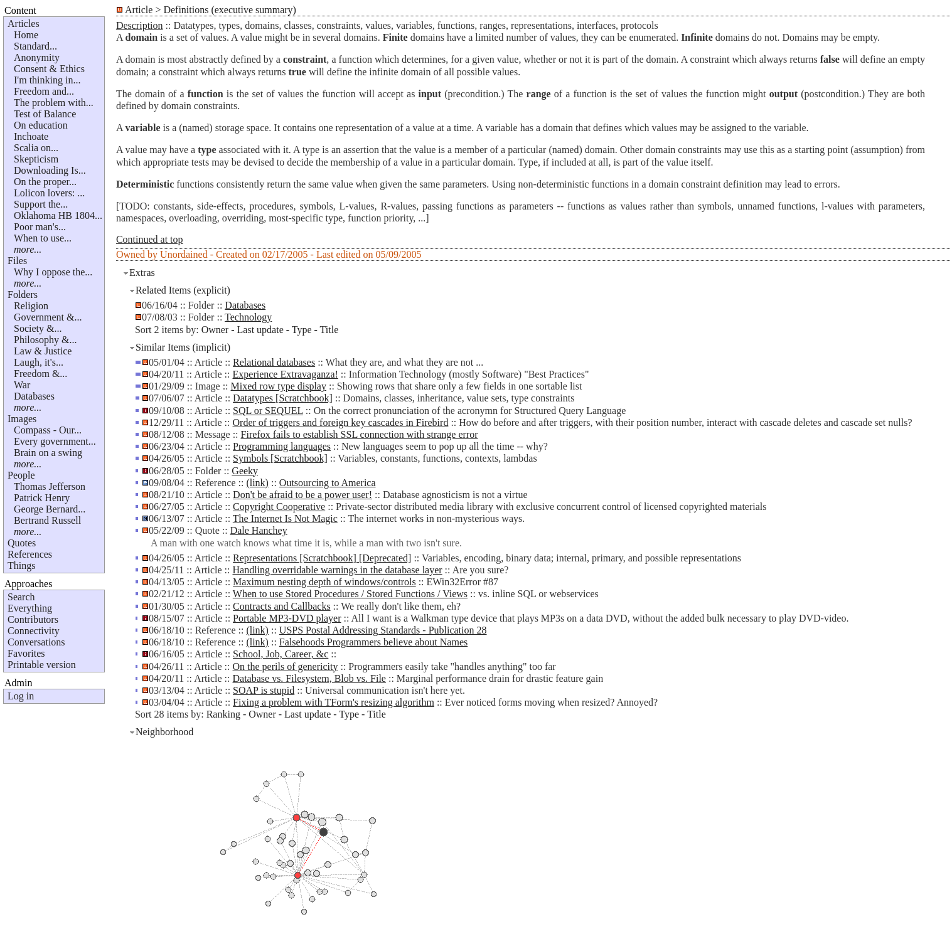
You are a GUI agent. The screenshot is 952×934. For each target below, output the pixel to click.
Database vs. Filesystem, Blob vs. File (309, 678)
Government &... (48, 317)
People (21, 475)
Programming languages (282, 446)
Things (21, 565)
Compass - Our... (48, 430)
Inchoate (31, 136)
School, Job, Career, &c (280, 654)
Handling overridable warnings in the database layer (337, 570)
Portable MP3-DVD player (287, 618)
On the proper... (45, 181)
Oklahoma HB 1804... (58, 215)
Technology (248, 317)
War (22, 384)
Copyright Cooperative (279, 506)
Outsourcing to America (327, 482)
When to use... (43, 238)
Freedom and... (44, 91)
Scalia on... (36, 147)
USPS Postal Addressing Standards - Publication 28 (383, 630)
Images (22, 418)
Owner (215, 329)
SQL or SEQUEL (268, 410)
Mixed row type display (278, 386)
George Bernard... (49, 509)
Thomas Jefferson (49, 486)
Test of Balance (45, 114)
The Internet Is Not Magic (285, 518)
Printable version (42, 664)
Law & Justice (43, 351)
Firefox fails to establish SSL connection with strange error (359, 434)
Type (302, 329)
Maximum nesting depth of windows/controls (324, 581)
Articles (24, 23)
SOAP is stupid (263, 690)
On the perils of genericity (285, 666)
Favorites (26, 653)
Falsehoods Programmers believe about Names (373, 642)
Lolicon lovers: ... (49, 193)
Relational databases (274, 362)
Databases (34, 396)
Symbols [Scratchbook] (280, 458)
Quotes (22, 543)
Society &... (38, 328)
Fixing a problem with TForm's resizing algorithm (333, 702)
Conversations (36, 642)
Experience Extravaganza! (285, 374)
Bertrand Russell (47, 520)
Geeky (245, 470)
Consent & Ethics (49, 68)
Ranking (223, 714)
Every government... (55, 441)
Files (17, 260)
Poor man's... (40, 226)
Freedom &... (40, 373)
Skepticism (36, 159)
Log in (21, 696)
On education (41, 125)
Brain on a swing (48, 452)
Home (26, 34)
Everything (30, 608)
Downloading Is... (50, 170)
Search (21, 597)
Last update (260, 329)
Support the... (41, 204)
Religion (31, 305)
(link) (257, 482)
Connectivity (34, 630)
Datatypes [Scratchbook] (283, 398)
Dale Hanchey (258, 530)
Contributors (33, 619)
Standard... (35, 46)
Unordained (184, 254)
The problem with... (54, 102)
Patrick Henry (42, 497)
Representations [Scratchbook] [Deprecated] (322, 558)
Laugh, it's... (38, 362)
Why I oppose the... (53, 272)
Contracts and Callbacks (282, 606)
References (30, 554)
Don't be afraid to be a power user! (302, 494)
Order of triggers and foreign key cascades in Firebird (341, 422)
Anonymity (37, 57)
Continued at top (149, 239)
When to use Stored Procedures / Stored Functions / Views (350, 593)
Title (329, 329)
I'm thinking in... (47, 80)
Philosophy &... (45, 339)
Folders (23, 294)
